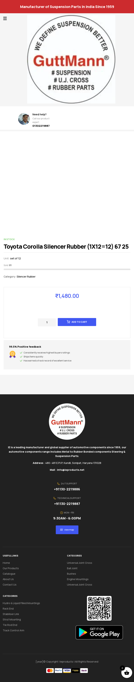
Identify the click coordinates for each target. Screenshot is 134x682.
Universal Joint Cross (79, 562)
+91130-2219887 (67, 503)
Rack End (8, 608)
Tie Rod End (10, 625)
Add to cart (79, 321)
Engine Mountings (78, 579)
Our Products (11, 568)
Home (6, 562)
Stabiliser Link (11, 614)
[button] (5, 18)
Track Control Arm (13, 630)
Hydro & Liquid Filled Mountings (21, 603)
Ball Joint (72, 568)
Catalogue (11, 574)
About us (8, 579)
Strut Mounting (12, 619)
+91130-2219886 (67, 489)
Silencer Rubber (26, 276)
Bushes (71, 573)
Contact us (9, 584)
